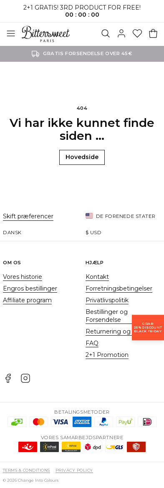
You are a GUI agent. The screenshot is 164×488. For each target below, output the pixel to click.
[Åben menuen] (11, 34)
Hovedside (82, 157)
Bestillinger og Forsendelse (107, 316)
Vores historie (22, 277)
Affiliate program (27, 300)
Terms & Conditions (26, 470)
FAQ (92, 343)
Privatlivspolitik (107, 300)
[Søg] (106, 34)
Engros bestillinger (30, 288)
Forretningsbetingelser (119, 288)
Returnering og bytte (117, 331)
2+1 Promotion (107, 355)
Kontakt (97, 277)
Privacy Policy (74, 470)
